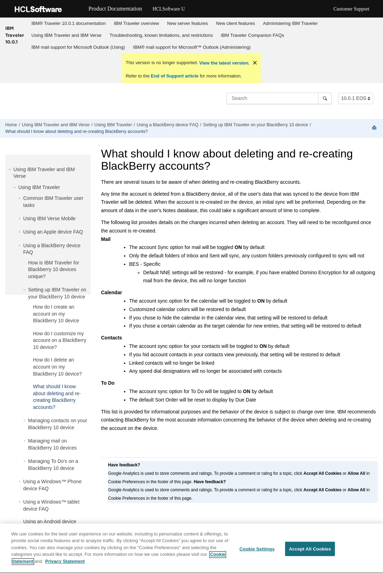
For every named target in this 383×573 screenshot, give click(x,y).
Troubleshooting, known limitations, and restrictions (161, 35)
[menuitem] (68, 23)
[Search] (325, 98)
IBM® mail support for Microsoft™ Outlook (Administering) (192, 47)
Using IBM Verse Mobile (49, 218)
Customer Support (351, 9)
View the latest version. (224, 63)
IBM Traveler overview (136, 23)
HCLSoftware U (168, 9)
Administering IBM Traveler (290, 23)
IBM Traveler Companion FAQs (252, 35)
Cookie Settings (257, 552)
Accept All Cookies (310, 552)
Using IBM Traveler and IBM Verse (66, 35)
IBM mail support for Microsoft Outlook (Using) (78, 47)
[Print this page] (374, 128)
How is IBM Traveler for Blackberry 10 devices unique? (53, 269)
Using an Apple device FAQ (53, 232)
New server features (187, 23)
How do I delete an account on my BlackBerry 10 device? (57, 366)
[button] (10, 169)
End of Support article (175, 76)
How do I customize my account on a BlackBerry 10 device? (59, 340)
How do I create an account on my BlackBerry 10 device (56, 313)
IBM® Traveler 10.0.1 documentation (69, 23)
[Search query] (279, 98)
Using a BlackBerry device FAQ (167, 124)
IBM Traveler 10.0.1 (14, 35)
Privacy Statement (65, 564)
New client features (235, 23)
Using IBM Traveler (113, 124)
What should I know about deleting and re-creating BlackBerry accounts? (76, 131)
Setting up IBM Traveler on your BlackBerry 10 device (255, 124)
